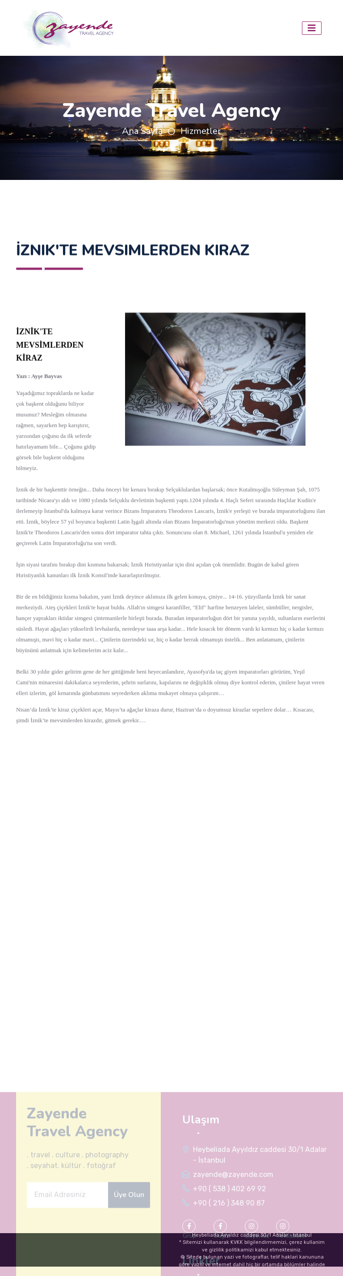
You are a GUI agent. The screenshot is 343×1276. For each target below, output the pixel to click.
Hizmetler (200, 131)
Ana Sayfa (142, 131)
